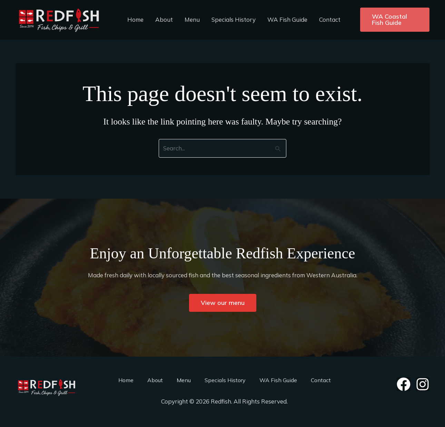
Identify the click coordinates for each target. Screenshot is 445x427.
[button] (394, 20)
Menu (192, 19)
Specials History (233, 19)
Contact (329, 19)
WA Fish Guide (287, 19)
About (164, 19)
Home (135, 19)
